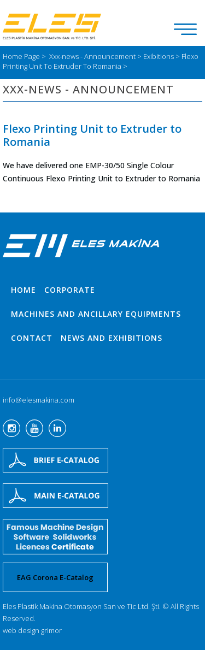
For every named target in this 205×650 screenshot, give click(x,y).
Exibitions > (162, 56)
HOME (23, 290)
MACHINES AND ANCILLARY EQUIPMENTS (96, 314)
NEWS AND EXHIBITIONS (111, 338)
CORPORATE (69, 290)
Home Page (22, 56)
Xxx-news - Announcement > (96, 56)
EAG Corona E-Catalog (55, 577)
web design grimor (32, 630)
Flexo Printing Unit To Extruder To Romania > (100, 61)
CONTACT (31, 338)
